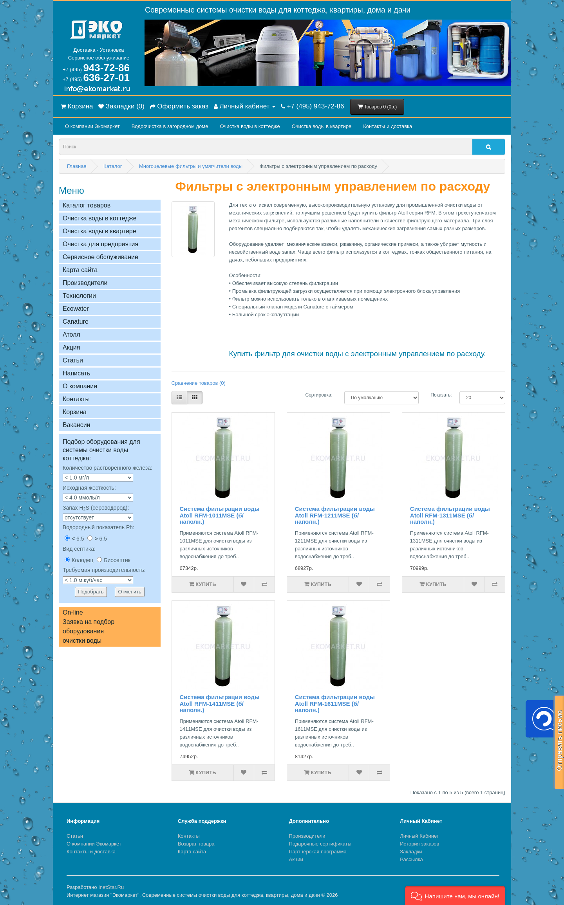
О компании (80, 386)
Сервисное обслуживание (100, 257)
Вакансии (76, 425)
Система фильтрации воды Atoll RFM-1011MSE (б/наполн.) (220, 515)
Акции (296, 859)
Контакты (76, 399)
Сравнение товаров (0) (199, 383)
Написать (76, 373)
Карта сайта (80, 270)
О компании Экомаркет (92, 126)
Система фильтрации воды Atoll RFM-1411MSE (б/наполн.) (220, 703)
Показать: (439, 395)
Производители (85, 282)
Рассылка (411, 859)
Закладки (411, 852)
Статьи (73, 360)
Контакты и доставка (387, 126)
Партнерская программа (318, 852)
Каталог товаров (86, 205)
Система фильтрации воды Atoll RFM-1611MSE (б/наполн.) (335, 703)
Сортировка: (319, 395)
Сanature (76, 321)
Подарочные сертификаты (320, 844)
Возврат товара (196, 844)
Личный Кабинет (419, 836)
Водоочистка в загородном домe (170, 126)
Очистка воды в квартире (321, 126)
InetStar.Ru (111, 887)
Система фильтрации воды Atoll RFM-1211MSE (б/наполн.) (335, 515)
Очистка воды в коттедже (250, 126)
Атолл (71, 334)
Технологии (79, 295)
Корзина (75, 412)
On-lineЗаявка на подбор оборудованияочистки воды (88, 626)
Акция (71, 347)
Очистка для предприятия (100, 244)
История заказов (419, 844)
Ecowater (76, 308)
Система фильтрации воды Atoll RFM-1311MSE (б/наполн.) (450, 515)
